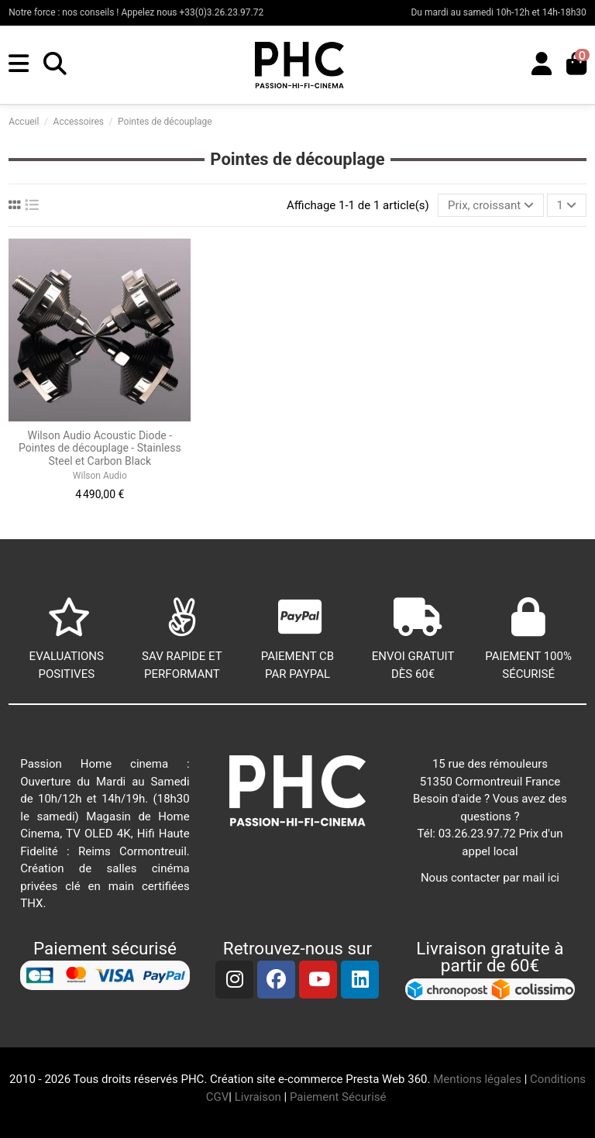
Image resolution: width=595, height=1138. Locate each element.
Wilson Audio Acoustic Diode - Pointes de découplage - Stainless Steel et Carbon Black (100, 448)
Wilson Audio (100, 475)
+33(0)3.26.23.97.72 (222, 12)
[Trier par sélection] (491, 206)
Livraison (258, 1097)
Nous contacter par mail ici (490, 878)
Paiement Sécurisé (339, 1097)
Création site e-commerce (276, 1079)
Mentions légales (477, 1079)
